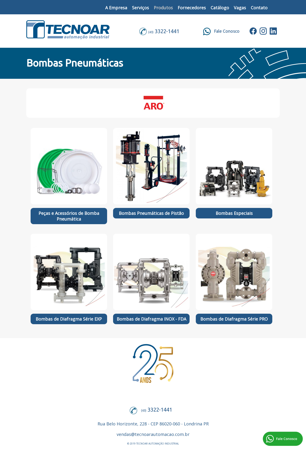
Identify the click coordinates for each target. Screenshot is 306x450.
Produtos (163, 8)
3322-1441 (167, 31)
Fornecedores (192, 8)
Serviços (140, 8)
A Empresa (116, 8)
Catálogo (220, 8)
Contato (259, 8)
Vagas (240, 8)
